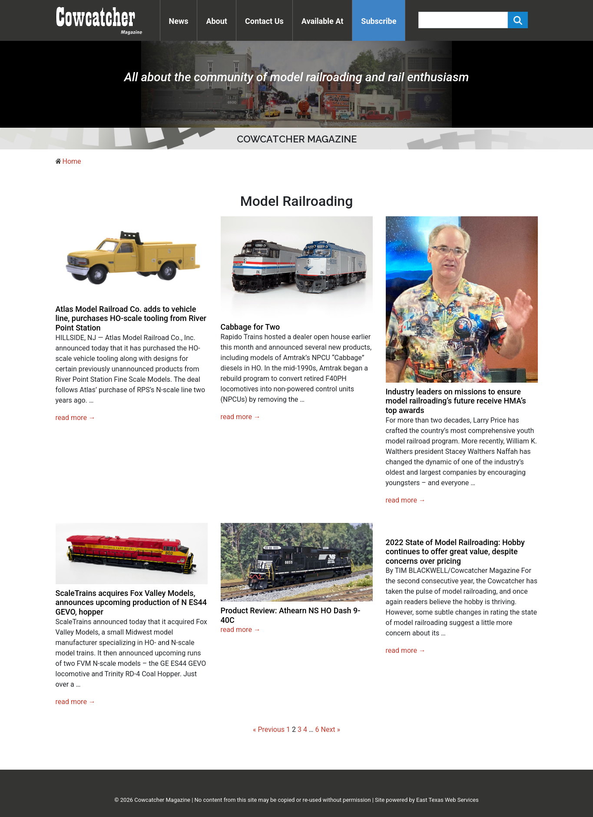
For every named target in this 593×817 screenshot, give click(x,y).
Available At (322, 21)
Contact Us (264, 21)
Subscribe (378, 21)
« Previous (269, 729)
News (179, 21)
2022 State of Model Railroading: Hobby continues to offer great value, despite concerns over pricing (455, 552)
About (216, 21)
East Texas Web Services (447, 800)
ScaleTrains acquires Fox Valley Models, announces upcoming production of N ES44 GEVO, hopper (131, 602)
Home (71, 161)
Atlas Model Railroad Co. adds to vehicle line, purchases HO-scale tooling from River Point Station (131, 318)
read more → (76, 417)
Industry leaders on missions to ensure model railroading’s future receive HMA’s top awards (456, 401)
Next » (331, 729)
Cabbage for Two (250, 326)
